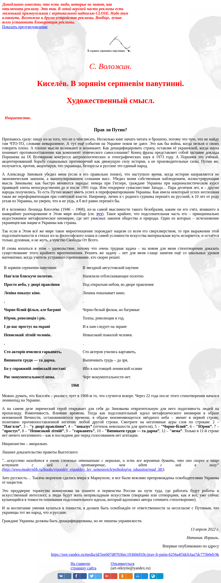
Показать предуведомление (25, 27)
